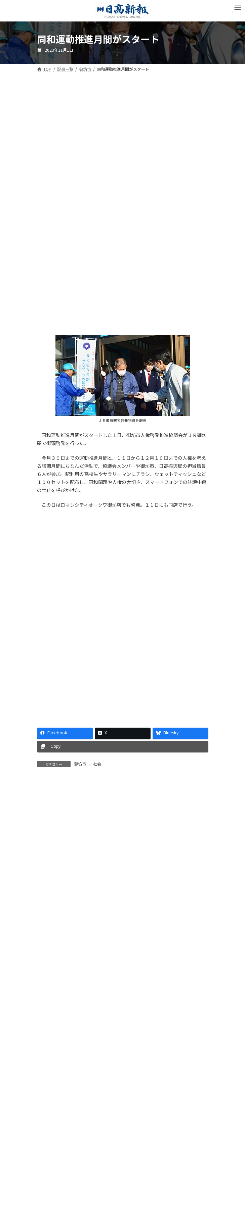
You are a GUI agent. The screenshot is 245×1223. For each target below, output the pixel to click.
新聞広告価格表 (51, 1055)
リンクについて (51, 1092)
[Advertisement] (122, 147)
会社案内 (45, 992)
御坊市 (80, 764)
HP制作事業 (47, 1030)
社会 (97, 764)
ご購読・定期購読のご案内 (61, 1005)
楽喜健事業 (47, 1042)
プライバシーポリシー (57, 1079)
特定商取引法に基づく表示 (61, 1067)
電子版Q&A (47, 1017)
